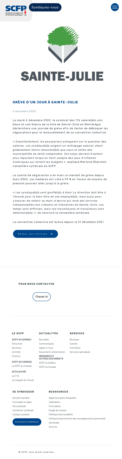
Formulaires (55, 406)
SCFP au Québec (47, 363)
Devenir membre (21, 398)
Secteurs (16, 348)
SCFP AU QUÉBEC (21, 339)
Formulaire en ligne (22, 402)
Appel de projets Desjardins (62, 398)
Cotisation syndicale (23, 410)
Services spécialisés (80, 352)
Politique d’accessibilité (61, 414)
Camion (74, 344)
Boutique (74, 339)
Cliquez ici (41, 296)
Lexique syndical (21, 414)
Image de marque (58, 410)
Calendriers (54, 402)
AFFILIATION (19, 372)
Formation (75, 348)
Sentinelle (54, 423)
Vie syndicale (19, 406)
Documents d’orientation (52, 352)
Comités (16, 352)
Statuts (16, 356)
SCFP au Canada (47, 367)
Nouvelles (44, 339)
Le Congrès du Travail (23, 380)
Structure (17, 344)
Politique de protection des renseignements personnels (77, 419)
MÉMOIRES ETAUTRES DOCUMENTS (51, 357)
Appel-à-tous (46, 348)
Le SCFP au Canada (22, 366)
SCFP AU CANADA (22, 362)
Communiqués (46, 344)
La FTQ (15, 376)
